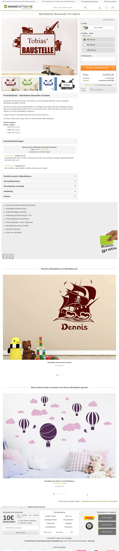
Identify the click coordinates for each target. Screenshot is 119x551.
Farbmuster (51, 469)
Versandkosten (50, 472)
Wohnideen (109, 479)
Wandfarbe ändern (108, 28)
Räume (6, 13)
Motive (47, 13)
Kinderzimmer (59, 13)
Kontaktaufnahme (50, 465)
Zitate (100, 13)
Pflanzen (36, 13)
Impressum (68, 472)
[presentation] (32, 444)
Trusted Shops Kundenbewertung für (43, 489)
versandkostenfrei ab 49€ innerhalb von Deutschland (99, 451)
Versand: (86, 89)
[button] (57, 325)
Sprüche (16, 13)
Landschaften (88, 13)
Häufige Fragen (50, 462)
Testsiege (68, 469)
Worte (26, 13)
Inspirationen (109, 471)
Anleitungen (109, 464)
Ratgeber (112, 13)
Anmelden (20, 477)
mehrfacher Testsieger (90, 1)
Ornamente (73, 13)
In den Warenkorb (101, 76)
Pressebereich (68, 465)
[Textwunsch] (98, 68)
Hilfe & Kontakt (111, 1)
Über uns (68, 462)
